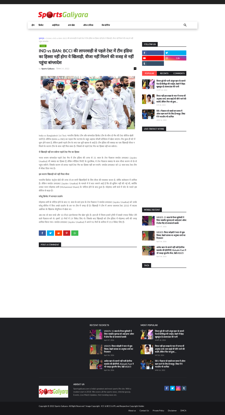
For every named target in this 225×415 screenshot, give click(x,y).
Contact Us (144, 410)
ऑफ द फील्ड (88, 25)
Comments (179, 73)
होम (33, 25)
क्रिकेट (41, 25)
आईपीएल (55, 25)
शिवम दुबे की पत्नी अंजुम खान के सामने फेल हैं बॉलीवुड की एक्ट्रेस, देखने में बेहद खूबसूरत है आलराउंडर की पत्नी (170, 84)
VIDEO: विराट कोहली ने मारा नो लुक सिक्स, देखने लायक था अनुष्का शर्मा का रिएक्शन (170, 235)
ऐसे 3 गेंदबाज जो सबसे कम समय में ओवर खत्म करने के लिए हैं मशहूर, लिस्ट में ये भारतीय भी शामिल (170, 114)
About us (132, 410)
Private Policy (158, 410)
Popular (149, 73)
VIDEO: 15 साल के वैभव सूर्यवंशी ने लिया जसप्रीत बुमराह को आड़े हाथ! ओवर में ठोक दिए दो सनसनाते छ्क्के (171, 220)
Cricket (48, 38)
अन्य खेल (71, 25)
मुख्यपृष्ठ (41, 38)
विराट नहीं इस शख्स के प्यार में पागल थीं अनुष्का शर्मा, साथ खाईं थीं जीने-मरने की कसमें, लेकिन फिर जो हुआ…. (171, 99)
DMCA (183, 410)
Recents (164, 73)
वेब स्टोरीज (106, 25)
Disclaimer (172, 410)
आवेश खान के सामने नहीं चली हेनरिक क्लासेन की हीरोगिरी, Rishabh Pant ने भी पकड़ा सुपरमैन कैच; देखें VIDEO (171, 250)
